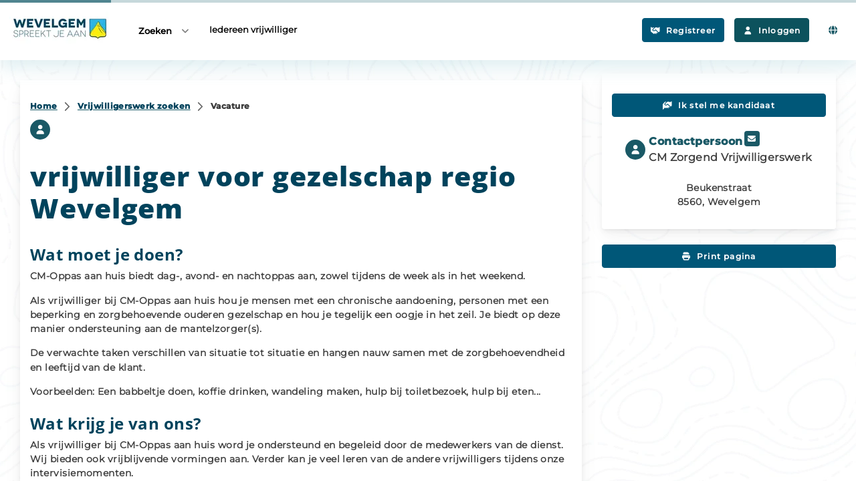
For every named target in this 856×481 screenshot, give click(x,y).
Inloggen (771, 30)
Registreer (683, 30)
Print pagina (719, 256)
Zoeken (164, 30)
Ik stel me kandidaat (719, 105)
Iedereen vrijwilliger (253, 29)
